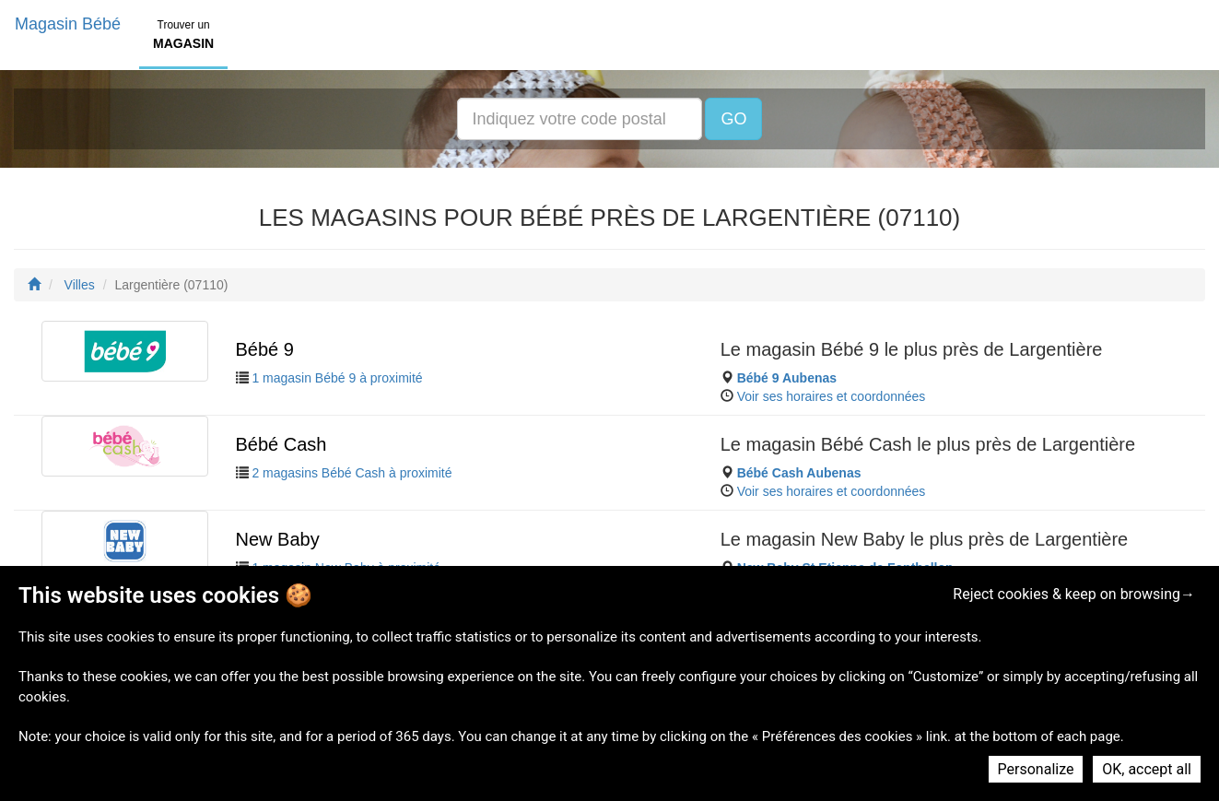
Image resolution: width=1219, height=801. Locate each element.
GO (733, 119)
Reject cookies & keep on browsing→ (1074, 594)
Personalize (1036, 769)
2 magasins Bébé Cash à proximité (351, 472)
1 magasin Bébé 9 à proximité (337, 378)
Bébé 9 (265, 349)
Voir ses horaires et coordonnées (831, 396)
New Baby (278, 539)
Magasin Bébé (68, 24)
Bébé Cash (281, 444)
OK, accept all (1146, 769)
